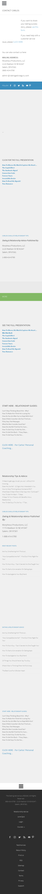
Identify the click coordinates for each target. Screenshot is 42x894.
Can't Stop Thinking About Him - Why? (15, 411)
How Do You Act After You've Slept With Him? (17, 416)
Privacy (21, 880)
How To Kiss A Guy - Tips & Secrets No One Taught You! (20, 564)
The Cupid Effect (8, 168)
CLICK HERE (18, 42)
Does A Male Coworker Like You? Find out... (17, 419)
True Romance (7, 184)
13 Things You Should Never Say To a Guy (16, 661)
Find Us (21, 855)
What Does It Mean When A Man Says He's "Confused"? (20, 492)
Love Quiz (21, 816)
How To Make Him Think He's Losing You (16, 413)
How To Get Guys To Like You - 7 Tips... (15, 502)
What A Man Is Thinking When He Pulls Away (17, 666)
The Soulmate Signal (9, 170)
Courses (20, 827)
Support (21, 886)
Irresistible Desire (9, 178)
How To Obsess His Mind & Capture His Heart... (19, 165)
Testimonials (21, 845)
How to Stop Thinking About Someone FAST (17, 489)
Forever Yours (7, 176)
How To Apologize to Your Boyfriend (14, 574)
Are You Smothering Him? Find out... (14, 551)
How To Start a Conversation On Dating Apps (17, 569)
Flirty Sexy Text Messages (11, 421)
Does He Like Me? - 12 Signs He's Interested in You (19, 486)
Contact (21, 870)
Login (21, 822)
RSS (21, 860)
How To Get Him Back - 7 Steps (12, 494)
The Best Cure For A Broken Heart (13, 671)
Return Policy (21, 850)
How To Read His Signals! (11, 181)
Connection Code (8, 173)
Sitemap (21, 865)
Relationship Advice (21, 811)
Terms (21, 875)
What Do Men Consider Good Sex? (13, 424)
